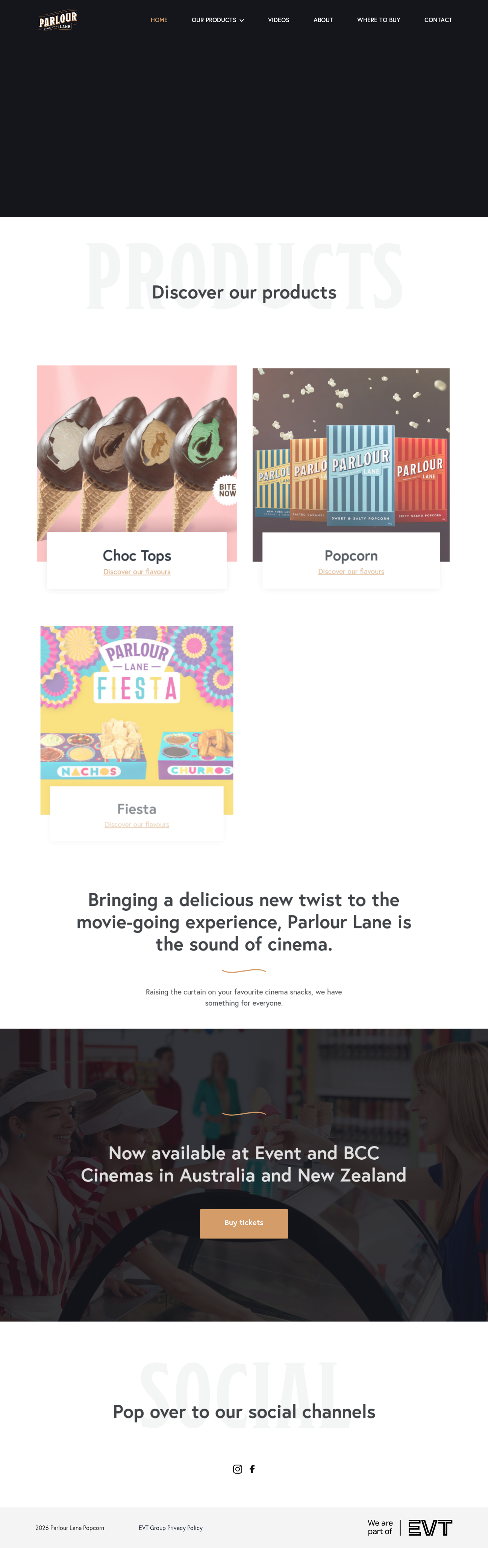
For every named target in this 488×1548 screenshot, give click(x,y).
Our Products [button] (218, 20)
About (323, 20)
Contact (438, 20)
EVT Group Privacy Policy (171, 1527)
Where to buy (378, 20)
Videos (278, 20)
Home (159, 20)
